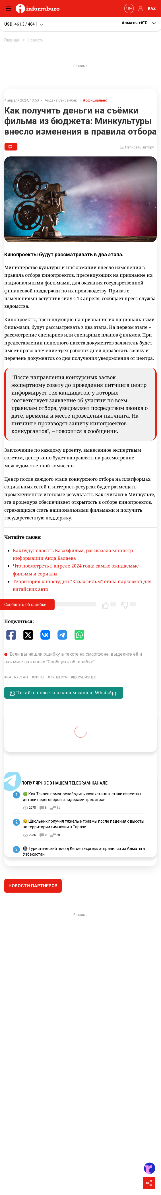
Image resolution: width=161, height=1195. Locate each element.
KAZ (152, 8)
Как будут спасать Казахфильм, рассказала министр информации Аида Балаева (73, 554)
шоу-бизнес (84, 677)
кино (39, 677)
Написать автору (137, 147)
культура (58, 677)
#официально (95, 100)
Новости (36, 40)
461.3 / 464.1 (24, 24)
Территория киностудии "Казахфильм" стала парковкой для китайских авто (82, 585)
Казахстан (17, 677)
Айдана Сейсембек (61, 100)
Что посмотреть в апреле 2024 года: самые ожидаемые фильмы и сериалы (76, 570)
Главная (11, 40)
